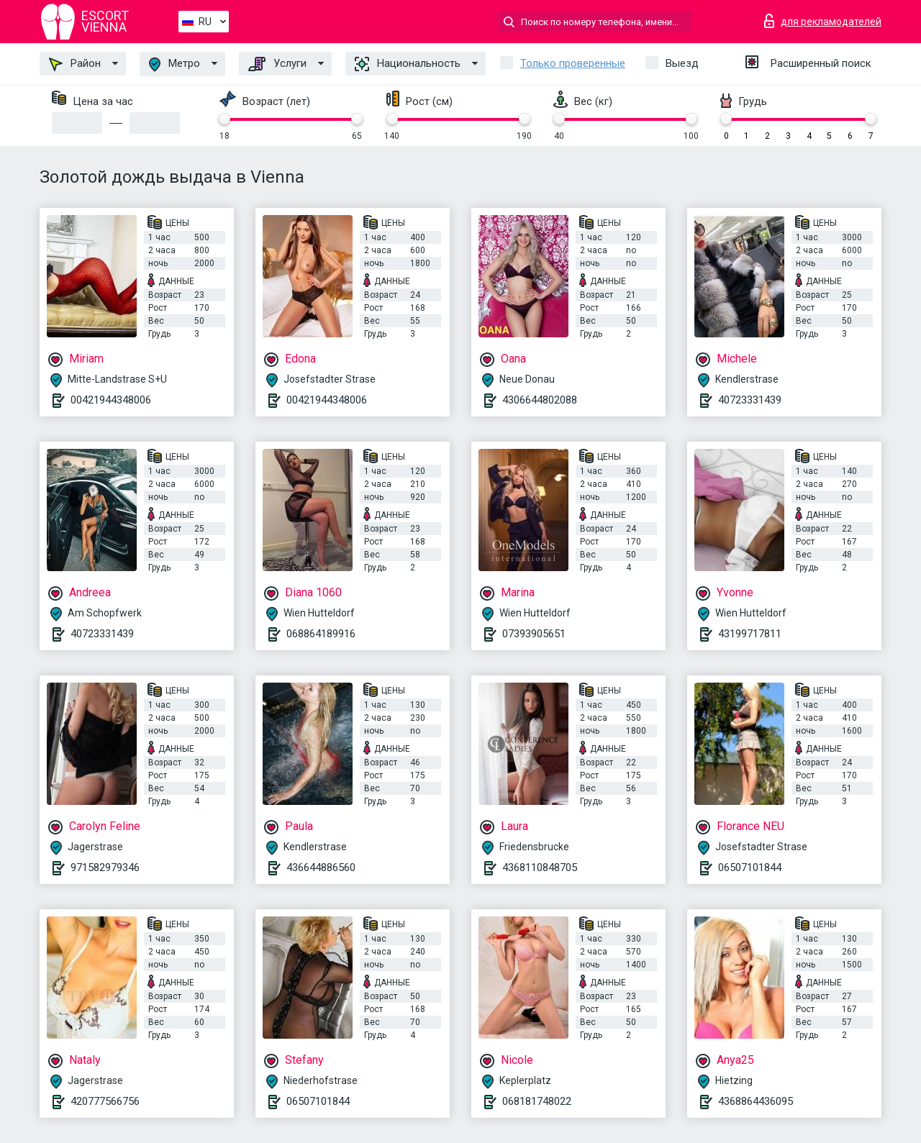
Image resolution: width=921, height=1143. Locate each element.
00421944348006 (111, 399)
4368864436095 (755, 1101)
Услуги (277, 64)
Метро (174, 64)
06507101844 (749, 867)
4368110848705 (539, 867)
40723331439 (749, 399)
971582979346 (105, 867)
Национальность (407, 64)
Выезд (682, 63)
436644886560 (320, 867)
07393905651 (534, 633)
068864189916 (320, 633)
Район (75, 64)
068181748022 (536, 1101)
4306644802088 (539, 399)
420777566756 (105, 1101)
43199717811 (749, 633)
